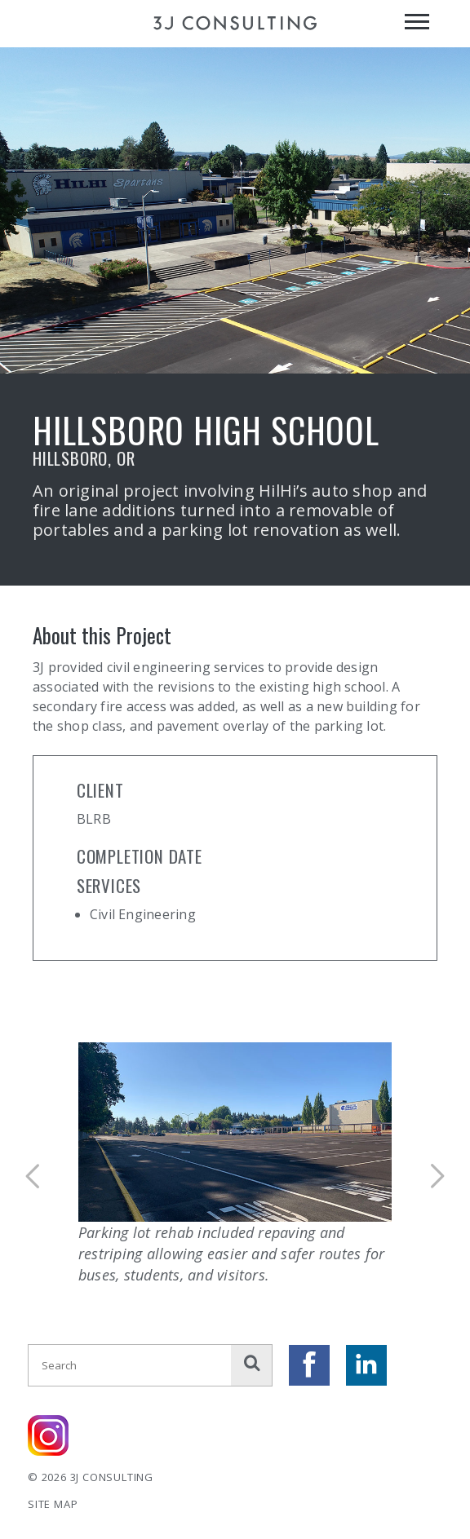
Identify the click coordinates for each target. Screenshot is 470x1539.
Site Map (53, 1504)
